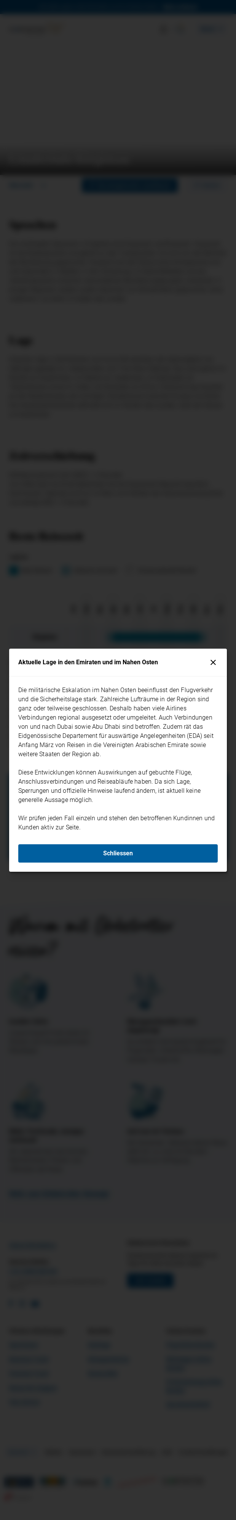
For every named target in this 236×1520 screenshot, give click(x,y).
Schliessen (118, 853)
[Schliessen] (213, 662)
